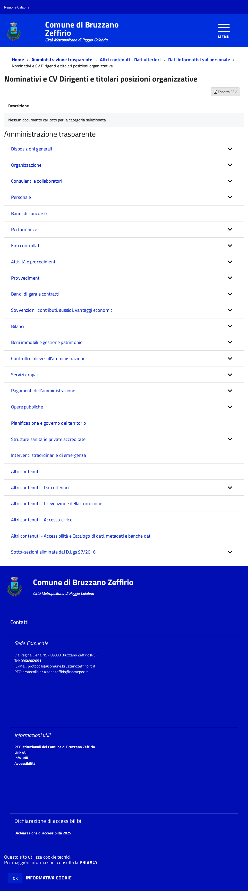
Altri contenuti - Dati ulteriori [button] (40, 487)
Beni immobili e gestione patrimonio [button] (47, 342)
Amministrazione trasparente (61, 59)
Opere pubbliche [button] (27, 406)
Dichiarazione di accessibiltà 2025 (42, 833)
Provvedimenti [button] (25, 277)
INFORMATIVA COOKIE (49, 877)
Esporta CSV (225, 91)
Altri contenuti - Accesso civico (42, 519)
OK (15, 878)
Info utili (21, 758)
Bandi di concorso (29, 213)
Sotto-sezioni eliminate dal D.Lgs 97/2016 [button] (53, 551)
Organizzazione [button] (26, 165)
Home (18, 59)
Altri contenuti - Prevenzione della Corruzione (56, 503)
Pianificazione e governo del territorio (48, 423)
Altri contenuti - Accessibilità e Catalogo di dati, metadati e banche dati (81, 535)
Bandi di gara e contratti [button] (35, 293)
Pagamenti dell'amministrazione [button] (43, 390)
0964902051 (31, 661)
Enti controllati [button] (25, 245)
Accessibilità (25, 763)
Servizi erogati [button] (25, 374)
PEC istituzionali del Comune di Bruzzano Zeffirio (54, 747)
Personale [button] (21, 197)
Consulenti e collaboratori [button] (36, 180)
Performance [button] (24, 229)
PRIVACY (89, 862)
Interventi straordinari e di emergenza (48, 455)
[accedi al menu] (224, 30)
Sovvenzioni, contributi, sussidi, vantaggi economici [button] (62, 310)
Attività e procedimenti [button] (33, 261)
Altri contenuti (25, 471)
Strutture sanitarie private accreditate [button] (48, 439)
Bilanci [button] (17, 326)
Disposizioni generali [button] (31, 148)
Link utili (21, 752)
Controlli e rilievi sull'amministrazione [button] (48, 358)
